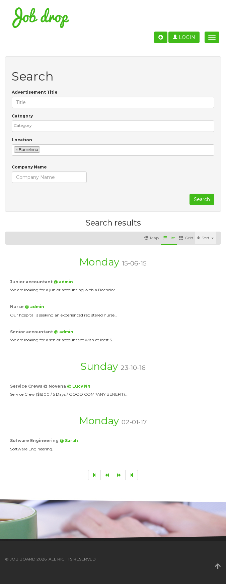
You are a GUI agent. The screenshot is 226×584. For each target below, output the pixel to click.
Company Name (29, 166)
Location (22, 139)
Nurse (17, 306)
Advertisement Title (35, 92)
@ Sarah (69, 440)
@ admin (63, 281)
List (169, 237)
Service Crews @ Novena (38, 386)
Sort (205, 237)
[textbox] (115, 125)
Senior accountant (32, 331)
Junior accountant (32, 281)
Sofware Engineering (35, 440)
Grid (186, 237)
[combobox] (113, 126)
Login (184, 37)
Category (22, 115)
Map (151, 237)
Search (202, 199)
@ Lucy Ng (78, 386)
